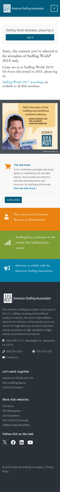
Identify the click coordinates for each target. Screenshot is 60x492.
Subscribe (13, 199)
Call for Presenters (12, 387)
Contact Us (12, 357)
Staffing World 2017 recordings (22, 82)
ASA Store (7, 406)
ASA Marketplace (11, 410)
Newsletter (16, 424)
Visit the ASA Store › (25, 188)
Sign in (30, 37)
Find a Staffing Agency (14, 382)
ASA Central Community (15, 420)
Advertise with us (50, 151)
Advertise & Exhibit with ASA (17, 377)
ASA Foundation (11, 415)
